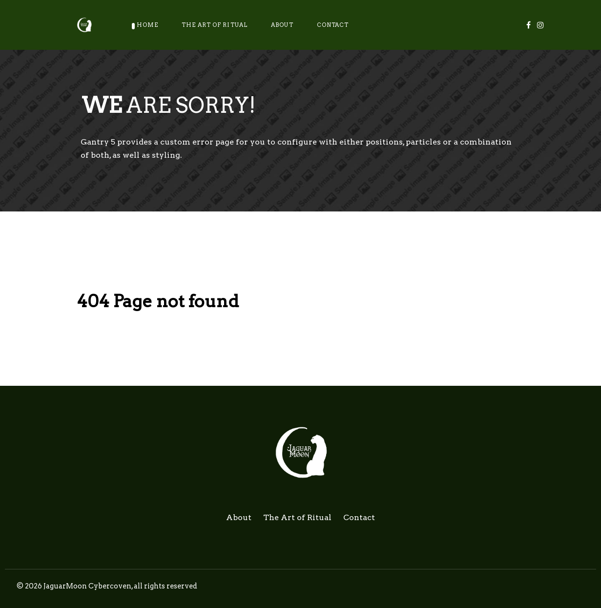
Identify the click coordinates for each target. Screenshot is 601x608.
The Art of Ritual (297, 517)
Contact (359, 517)
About (238, 517)
